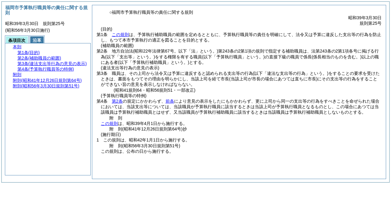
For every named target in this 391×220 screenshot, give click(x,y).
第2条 (117, 101)
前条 (170, 101)
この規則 (120, 34)
